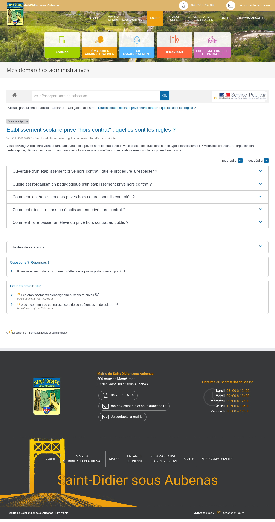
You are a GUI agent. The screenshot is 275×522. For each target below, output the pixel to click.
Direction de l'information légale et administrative (40, 332)
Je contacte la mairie (248, 5)
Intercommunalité (217, 459)
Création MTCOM (233, 512)
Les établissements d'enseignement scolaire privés (59, 295)
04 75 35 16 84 (196, 5)
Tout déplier (258, 160)
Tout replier (232, 160)
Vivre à (82, 459)
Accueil (49, 459)
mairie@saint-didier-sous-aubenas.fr (133, 406)
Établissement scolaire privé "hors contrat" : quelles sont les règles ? (147, 108)
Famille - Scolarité (51, 108)
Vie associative (163, 459)
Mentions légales (203, 512)
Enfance (135, 459)
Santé (189, 459)
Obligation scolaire (81, 108)
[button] (137, 171)
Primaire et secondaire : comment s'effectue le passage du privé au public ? (71, 271)
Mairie (114, 459)
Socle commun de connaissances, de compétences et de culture (69, 304)
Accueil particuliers (21, 108)
